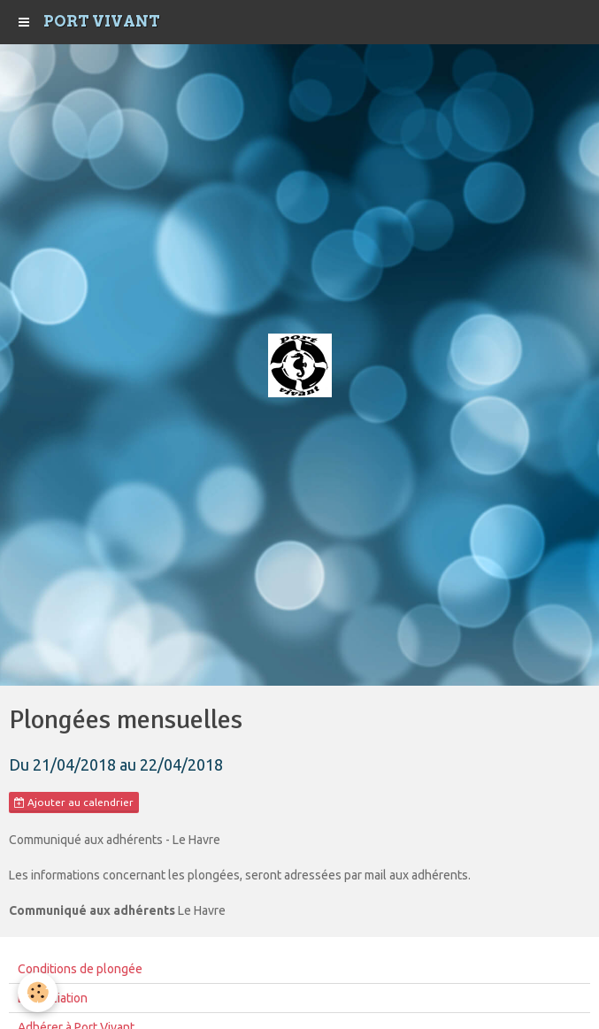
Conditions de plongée (80, 969)
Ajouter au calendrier (74, 802)
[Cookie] (38, 992)
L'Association (53, 998)
